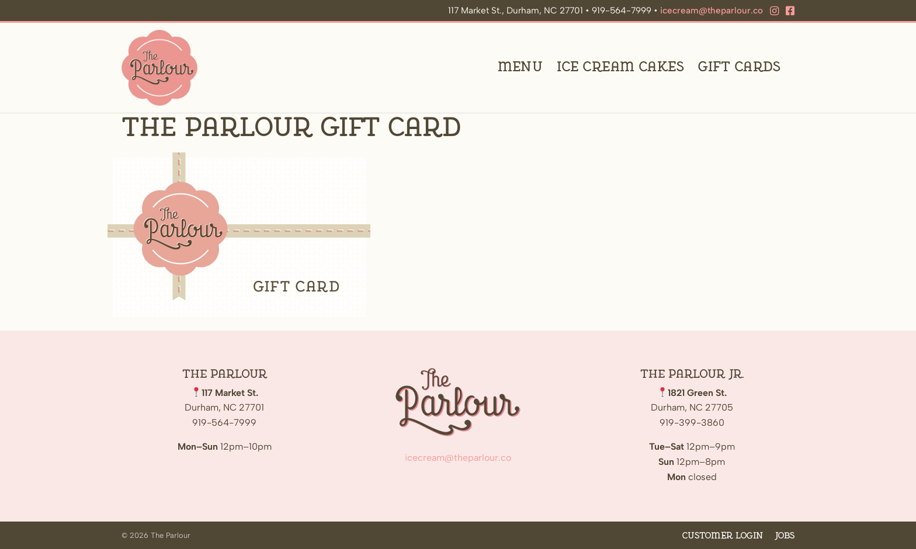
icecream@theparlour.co (711, 10)
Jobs (784, 535)
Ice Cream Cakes (620, 67)
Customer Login (722, 535)
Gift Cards (739, 67)
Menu (520, 67)
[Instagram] (774, 11)
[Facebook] (790, 11)
